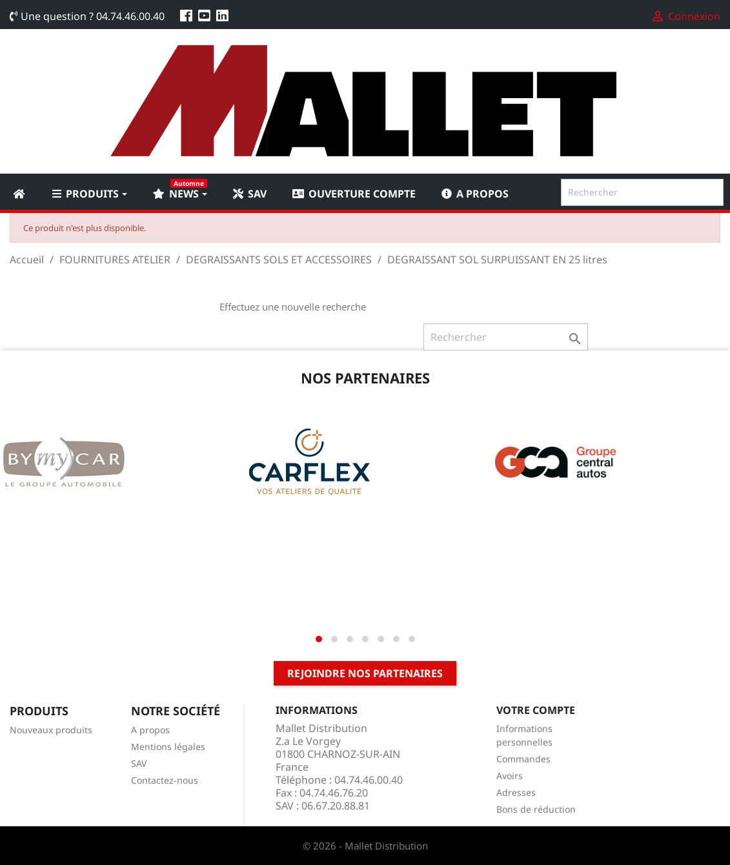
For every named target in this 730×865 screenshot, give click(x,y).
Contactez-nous (164, 780)
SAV (139, 763)
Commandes (523, 759)
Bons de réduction (536, 809)
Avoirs (509, 775)
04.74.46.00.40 (130, 16)
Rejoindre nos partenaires (365, 673)
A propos (150, 730)
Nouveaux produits (51, 730)
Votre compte (535, 710)
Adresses (516, 792)
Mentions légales (168, 746)
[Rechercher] (642, 192)
